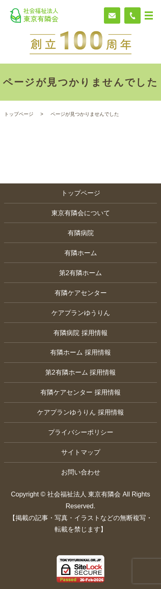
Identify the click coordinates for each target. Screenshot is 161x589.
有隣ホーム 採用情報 (80, 352)
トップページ (18, 114)
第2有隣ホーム (80, 272)
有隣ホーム (80, 252)
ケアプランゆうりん (80, 312)
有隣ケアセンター (81, 292)
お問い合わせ (80, 472)
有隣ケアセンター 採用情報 (80, 392)
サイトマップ (80, 452)
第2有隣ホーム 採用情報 (80, 372)
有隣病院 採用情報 (80, 332)
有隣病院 (81, 232)
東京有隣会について (80, 213)
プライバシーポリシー (80, 432)
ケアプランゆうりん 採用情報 (80, 412)
